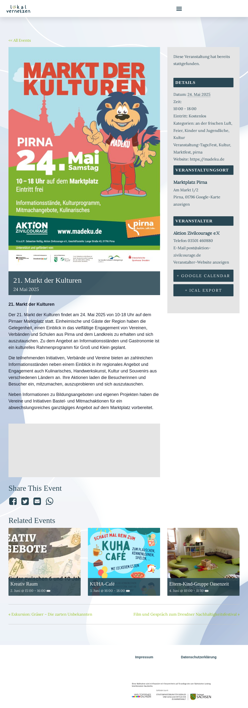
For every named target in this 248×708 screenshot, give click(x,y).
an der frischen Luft (213, 123)
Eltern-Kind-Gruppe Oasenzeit (199, 584)
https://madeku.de (207, 159)
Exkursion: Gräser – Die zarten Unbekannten (50, 614)
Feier (178, 130)
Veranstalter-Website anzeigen (201, 262)
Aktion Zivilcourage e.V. (196, 233)
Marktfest (182, 152)
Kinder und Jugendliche (206, 130)
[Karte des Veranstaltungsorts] (84, 449)
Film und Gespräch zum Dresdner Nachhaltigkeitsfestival (186, 614)
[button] (179, 8)
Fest (213, 144)
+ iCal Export (203, 290)
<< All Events (19, 40)
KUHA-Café (102, 584)
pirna (197, 152)
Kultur (179, 137)
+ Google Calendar (203, 275)
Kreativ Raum (24, 584)
